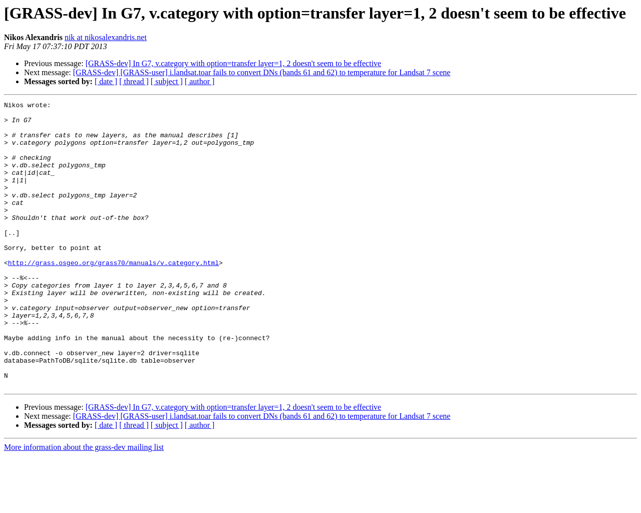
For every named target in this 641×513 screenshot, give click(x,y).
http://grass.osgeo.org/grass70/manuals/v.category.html (113, 295)
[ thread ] (134, 81)
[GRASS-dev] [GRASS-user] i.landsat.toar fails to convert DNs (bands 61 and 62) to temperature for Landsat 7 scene (262, 72)
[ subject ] (167, 81)
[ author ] (200, 81)
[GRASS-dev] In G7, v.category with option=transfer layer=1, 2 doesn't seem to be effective (234, 63)
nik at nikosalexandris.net (106, 37)
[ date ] (106, 81)
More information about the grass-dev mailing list (84, 504)
